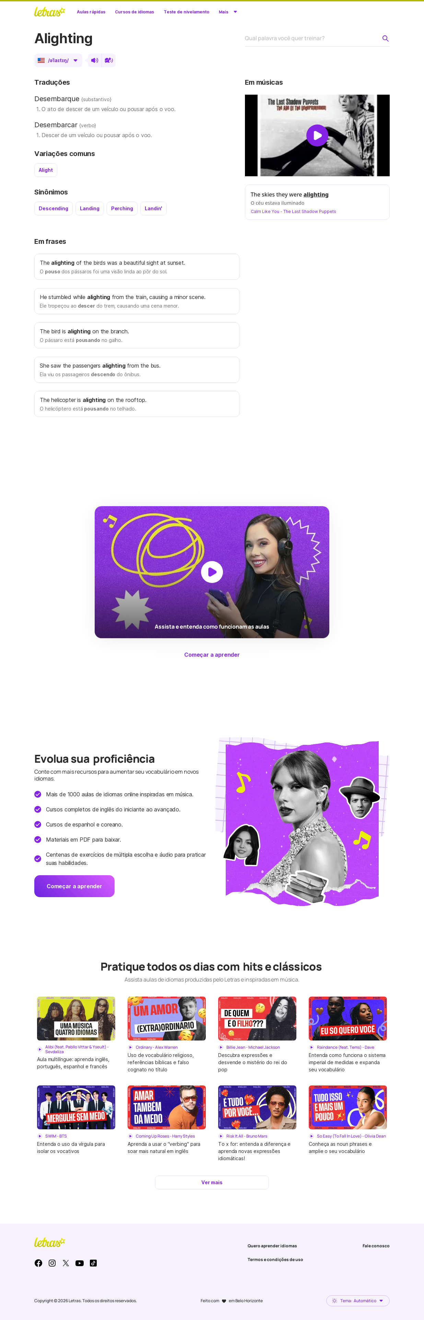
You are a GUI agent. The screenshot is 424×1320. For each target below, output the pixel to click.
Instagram (52, 1263)
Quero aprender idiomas (272, 1246)
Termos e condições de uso (275, 1259)
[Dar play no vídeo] (317, 135)
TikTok (93, 1263)
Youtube (79, 1263)
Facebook (38, 1263)
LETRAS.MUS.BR (49, 11)
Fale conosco (376, 1246)
